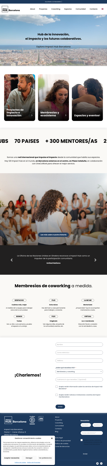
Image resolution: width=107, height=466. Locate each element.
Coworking (55, 9)
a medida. (53, 286)
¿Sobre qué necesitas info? (66, 368)
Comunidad (81, 9)
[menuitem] (102, 9)
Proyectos (43, 9)
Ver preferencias (45, 458)
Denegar (29, 458)
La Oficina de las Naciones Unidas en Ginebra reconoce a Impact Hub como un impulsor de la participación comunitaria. (53, 257)
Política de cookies (20, 462)
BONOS (19, 316)
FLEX (53, 316)
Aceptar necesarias (11, 458)
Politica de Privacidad (33, 462)
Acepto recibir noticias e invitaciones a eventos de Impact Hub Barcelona (79, 396)
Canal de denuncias (62, 446)
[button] (52, 438)
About (32, 9)
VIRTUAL (87, 316)
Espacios (68, 9)
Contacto (93, 9)
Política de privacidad (63, 441)
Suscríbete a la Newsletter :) (53, 2)
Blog (56, 432)
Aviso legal (59, 438)
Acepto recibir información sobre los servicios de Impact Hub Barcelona (80, 388)
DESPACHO (19, 300)
